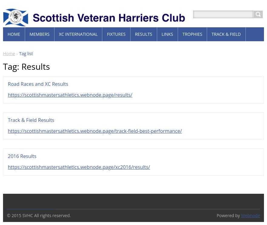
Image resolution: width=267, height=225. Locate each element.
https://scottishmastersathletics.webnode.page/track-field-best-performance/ (95, 131)
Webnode (250, 215)
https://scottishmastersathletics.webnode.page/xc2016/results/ (79, 167)
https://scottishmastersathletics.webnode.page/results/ (70, 95)
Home (9, 53)
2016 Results (22, 156)
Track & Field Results (31, 120)
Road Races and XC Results (38, 84)
